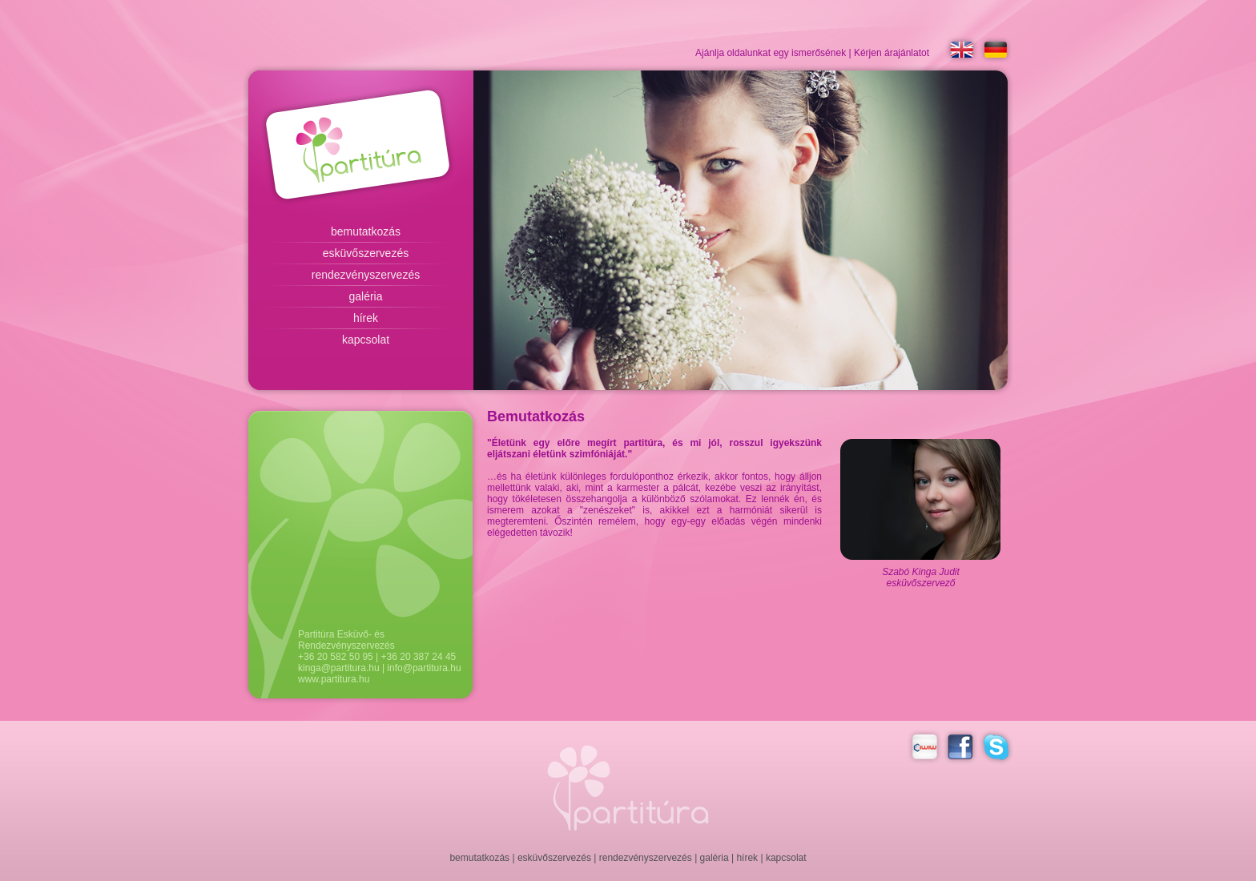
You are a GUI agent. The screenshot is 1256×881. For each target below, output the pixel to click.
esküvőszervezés (366, 253)
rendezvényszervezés (366, 274)
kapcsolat (365, 339)
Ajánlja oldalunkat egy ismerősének (770, 52)
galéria (365, 296)
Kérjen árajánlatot (891, 52)
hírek (365, 318)
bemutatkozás (366, 231)
